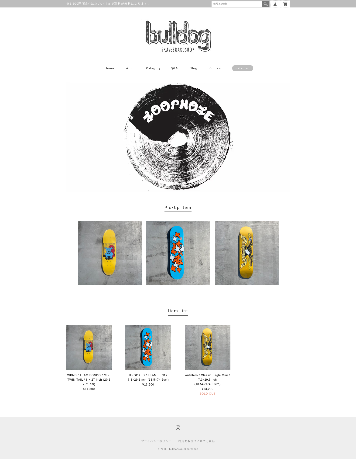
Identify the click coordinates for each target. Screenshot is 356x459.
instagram (243, 68)
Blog (193, 68)
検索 (265, 4)
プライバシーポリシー (156, 441)
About (131, 68)
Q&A (174, 68)
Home (109, 68)
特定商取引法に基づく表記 (196, 441)
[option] (110, 253)
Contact (215, 68)
